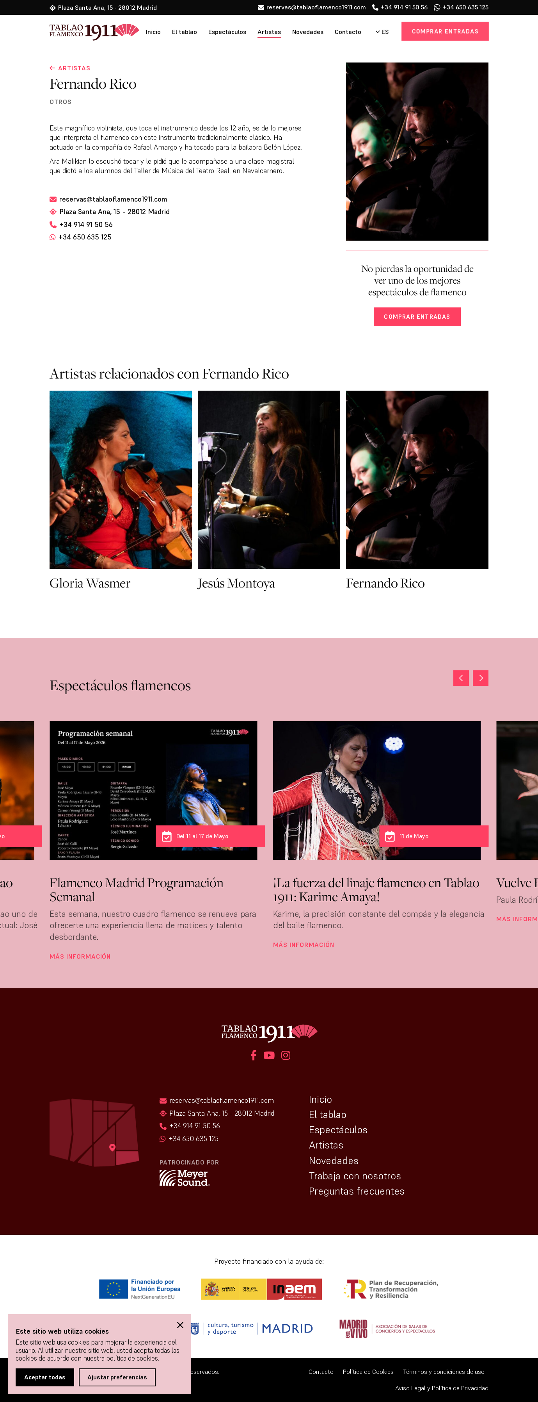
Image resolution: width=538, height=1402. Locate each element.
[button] (480, 678)
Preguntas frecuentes (357, 1191)
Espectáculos (227, 32)
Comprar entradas (445, 31)
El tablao (184, 32)
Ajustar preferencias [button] (117, 1377)
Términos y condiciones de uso (444, 1372)
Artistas (269, 32)
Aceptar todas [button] (45, 1377)
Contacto (348, 32)
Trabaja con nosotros (355, 1176)
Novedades (307, 32)
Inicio (153, 32)
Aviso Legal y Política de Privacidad (441, 1388)
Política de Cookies (368, 1372)
